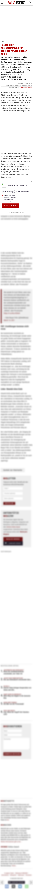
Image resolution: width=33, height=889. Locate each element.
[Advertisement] (16, 22)
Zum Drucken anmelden (26, 87)
